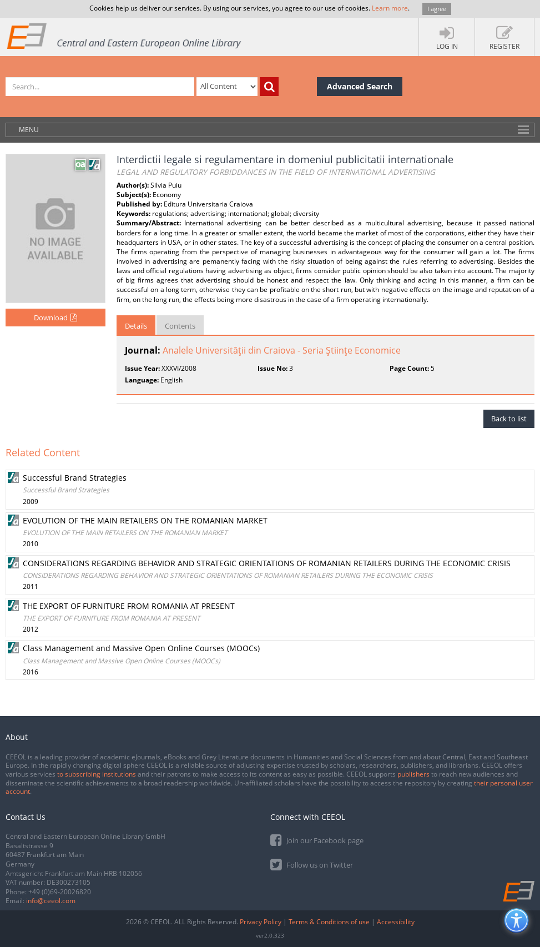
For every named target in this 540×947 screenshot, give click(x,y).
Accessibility (396, 921)
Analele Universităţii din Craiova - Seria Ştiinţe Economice (282, 350)
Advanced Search (359, 86)
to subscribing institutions (96, 774)
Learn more (390, 8)
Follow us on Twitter (311, 864)
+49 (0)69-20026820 (59, 891)
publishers (413, 774)
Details (136, 326)
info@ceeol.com (50, 900)
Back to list (509, 419)
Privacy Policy (260, 921)
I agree (436, 8)
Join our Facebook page (317, 839)
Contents (180, 326)
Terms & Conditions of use (329, 921)
